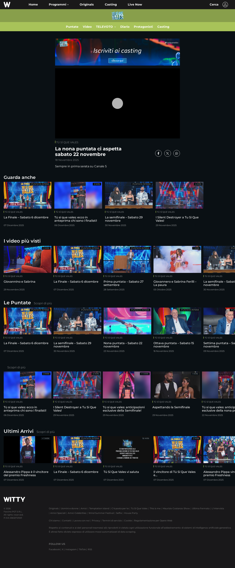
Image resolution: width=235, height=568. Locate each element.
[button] (59, 4)
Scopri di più (43, 303)
